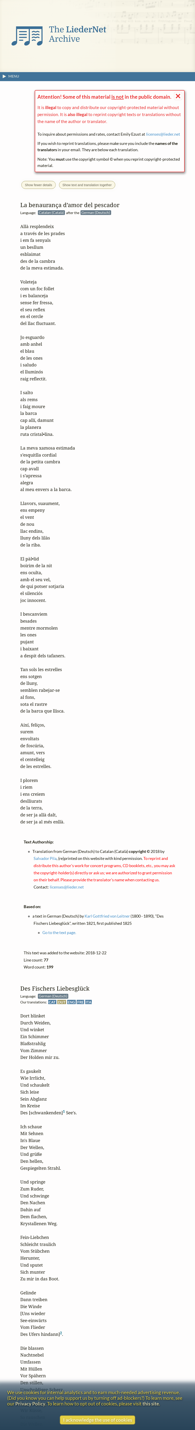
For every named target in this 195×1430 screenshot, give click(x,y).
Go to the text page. (59, 932)
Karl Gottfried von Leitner (107, 916)
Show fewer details (38, 185)
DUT (62, 1002)
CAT (52, 1002)
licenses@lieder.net (163, 134)
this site (150, 1403)
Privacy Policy (30, 1403)
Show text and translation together (87, 185)
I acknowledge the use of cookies (97, 1420)
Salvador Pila (45, 858)
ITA (88, 1002)
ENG (71, 1002)
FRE (80, 1002)
